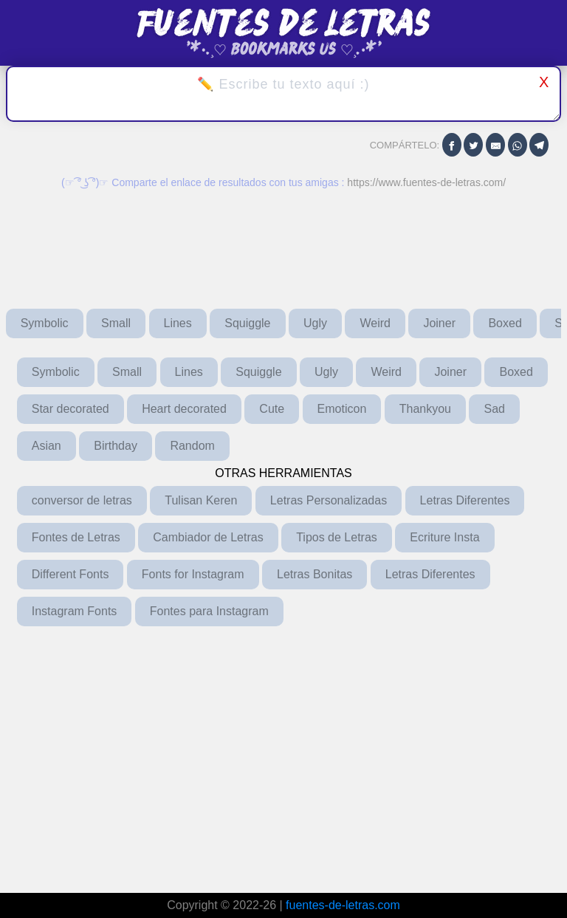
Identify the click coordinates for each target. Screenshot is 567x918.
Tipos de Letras (336, 537)
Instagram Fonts (74, 611)
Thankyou (425, 409)
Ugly (315, 323)
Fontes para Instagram (209, 611)
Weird (375, 323)
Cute (271, 409)
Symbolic (45, 323)
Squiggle (247, 323)
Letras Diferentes (465, 500)
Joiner (439, 323)
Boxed (504, 323)
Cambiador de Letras (208, 537)
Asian (46, 445)
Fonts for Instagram (193, 574)
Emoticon (342, 409)
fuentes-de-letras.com (343, 905)
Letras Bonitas (314, 574)
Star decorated (70, 409)
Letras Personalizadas (328, 500)
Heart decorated (184, 409)
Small (116, 323)
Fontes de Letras (76, 537)
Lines (178, 323)
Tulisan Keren (201, 500)
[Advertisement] (283, 754)
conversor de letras (82, 500)
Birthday (115, 445)
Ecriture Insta (444, 537)
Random (192, 445)
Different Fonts (70, 574)
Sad (494, 409)
